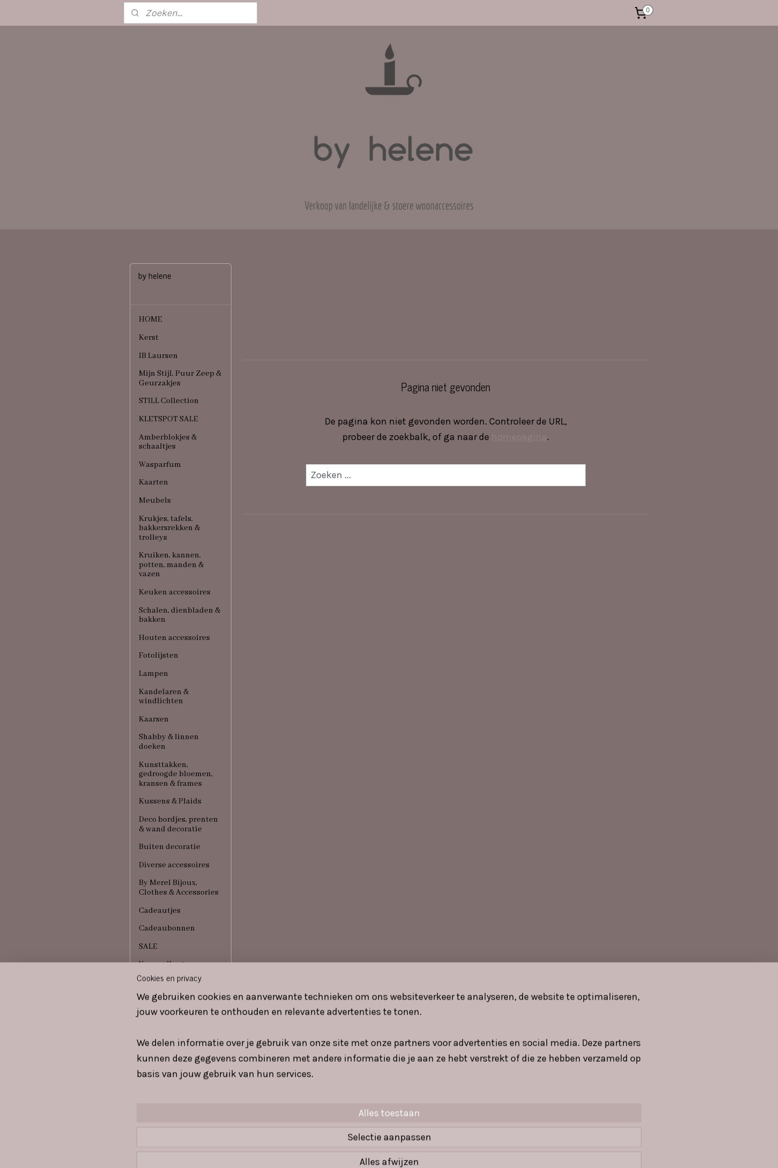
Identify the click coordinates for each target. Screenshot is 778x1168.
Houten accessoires (174, 638)
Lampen (153, 674)
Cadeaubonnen (167, 928)
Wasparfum (160, 465)
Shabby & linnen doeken (169, 742)
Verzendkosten (166, 964)
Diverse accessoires (174, 865)
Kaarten (153, 482)
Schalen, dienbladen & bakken (179, 615)
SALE (148, 946)
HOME (150, 319)
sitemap (349, 1148)
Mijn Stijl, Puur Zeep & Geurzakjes (180, 378)
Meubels (155, 500)
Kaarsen (154, 719)
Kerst (149, 338)
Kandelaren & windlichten (164, 696)
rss (369, 1148)
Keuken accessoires (175, 592)
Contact (153, 982)
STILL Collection (169, 401)
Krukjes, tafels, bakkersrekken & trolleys (169, 528)
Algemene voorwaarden (162, 1005)
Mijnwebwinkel (491, 1148)
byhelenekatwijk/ (270, 1081)
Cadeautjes (160, 911)
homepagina (519, 437)
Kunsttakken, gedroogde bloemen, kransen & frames (176, 774)
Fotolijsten (158, 655)
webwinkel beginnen (406, 1148)
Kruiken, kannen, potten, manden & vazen (171, 564)
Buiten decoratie (169, 847)
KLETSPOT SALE (168, 419)
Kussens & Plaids (170, 801)
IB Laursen (158, 356)
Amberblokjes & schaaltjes (168, 442)
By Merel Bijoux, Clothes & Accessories (179, 887)
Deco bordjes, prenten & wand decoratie (178, 824)
